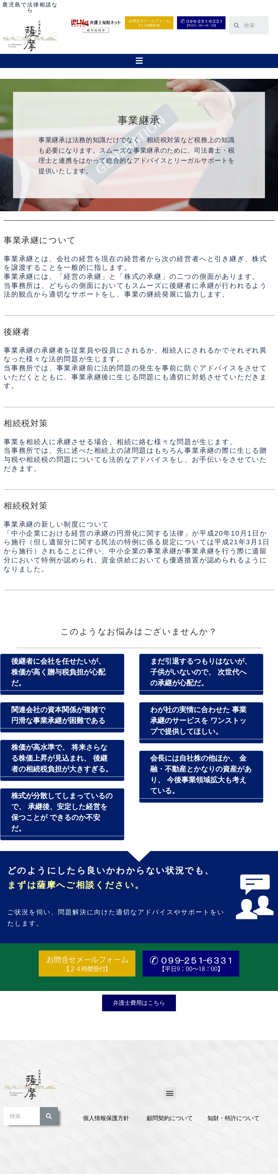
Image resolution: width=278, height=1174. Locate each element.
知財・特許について (233, 1118)
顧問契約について (170, 1118)
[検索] (49, 1116)
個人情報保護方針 (106, 1118)
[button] (139, 61)
